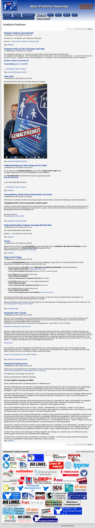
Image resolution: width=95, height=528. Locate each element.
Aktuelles (17, 15)
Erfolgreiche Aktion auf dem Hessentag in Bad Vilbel (24, 49)
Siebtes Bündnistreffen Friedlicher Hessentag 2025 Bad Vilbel (28, 225)
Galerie (58, 15)
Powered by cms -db (27, 526)
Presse (50, 15)
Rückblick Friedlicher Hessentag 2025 (18, 33)
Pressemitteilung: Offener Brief (14, 216)
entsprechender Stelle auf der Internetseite (18, 370)
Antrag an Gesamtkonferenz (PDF (15, 354)
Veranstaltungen (28, 15)
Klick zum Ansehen (39, 370)
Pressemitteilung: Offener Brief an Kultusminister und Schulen (28, 195)
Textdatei (33, 354)
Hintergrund (41, 15)
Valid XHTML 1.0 (38, 526)
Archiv (74, 15)
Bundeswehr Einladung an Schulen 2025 (17, 326)
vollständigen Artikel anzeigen (16, 69)
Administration (56, 526)
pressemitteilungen (14, 72)
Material (66, 15)
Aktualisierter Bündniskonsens (15, 364)
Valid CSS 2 (47, 526)
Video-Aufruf (9, 76)
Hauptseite (7, 15)
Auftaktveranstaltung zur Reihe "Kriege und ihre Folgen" (25, 166)
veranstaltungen (13, 308)
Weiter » (90, 29)
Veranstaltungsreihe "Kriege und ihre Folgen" (19, 304)
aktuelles (11, 45)
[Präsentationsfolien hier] (37, 269)
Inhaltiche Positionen (43, 18)
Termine (7, 241)
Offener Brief (8, 343)
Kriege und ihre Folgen (12, 257)
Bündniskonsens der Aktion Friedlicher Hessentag (18, 18)
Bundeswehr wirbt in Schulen (15, 313)
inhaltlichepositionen (20, 161)
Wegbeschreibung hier (47, 292)
